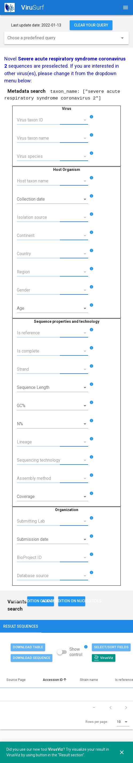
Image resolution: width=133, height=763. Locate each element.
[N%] (49, 423)
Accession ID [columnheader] (55, 679)
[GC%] (49, 405)
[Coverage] (49, 496)
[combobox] (66, 39)
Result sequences (20, 626)
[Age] (49, 308)
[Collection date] (49, 199)
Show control (75, 651)
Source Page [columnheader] (18, 679)
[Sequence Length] (49, 387)
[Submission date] (49, 539)
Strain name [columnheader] (91, 679)
